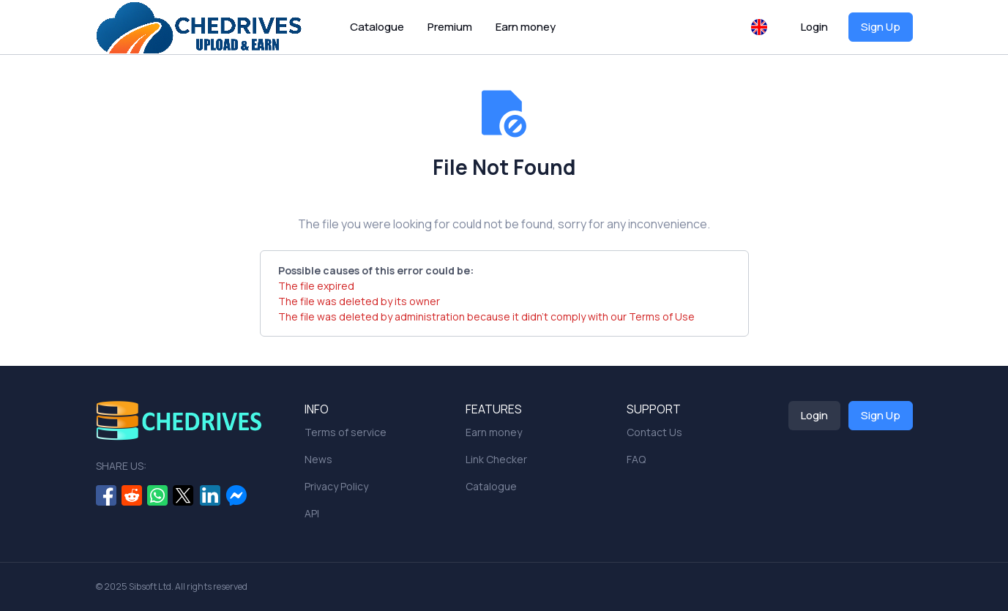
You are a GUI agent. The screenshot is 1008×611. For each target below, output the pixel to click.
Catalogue (377, 26)
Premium (450, 26)
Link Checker (496, 459)
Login (814, 26)
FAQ (636, 459)
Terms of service (346, 432)
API (312, 513)
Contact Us (654, 432)
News (318, 459)
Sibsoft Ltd (150, 586)
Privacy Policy (336, 486)
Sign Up (880, 26)
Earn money (526, 26)
